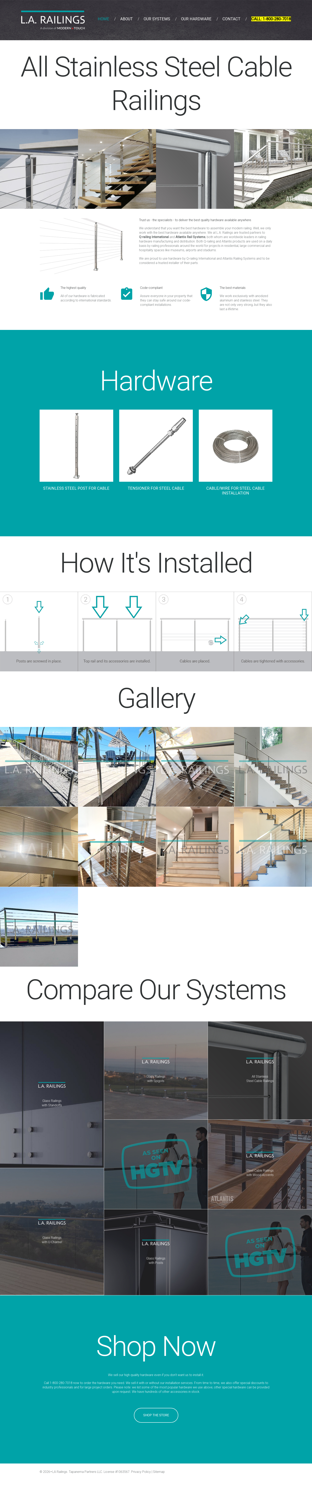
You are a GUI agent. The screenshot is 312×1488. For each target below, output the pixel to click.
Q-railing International (154, 237)
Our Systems (157, 19)
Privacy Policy (141, 1472)
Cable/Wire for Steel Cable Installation (235, 490)
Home (103, 19)
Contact (231, 19)
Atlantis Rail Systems (190, 237)
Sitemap (159, 1472)
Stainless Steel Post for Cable (76, 488)
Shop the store (156, 1415)
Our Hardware (196, 19)
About (126, 19)
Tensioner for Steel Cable (156, 488)
